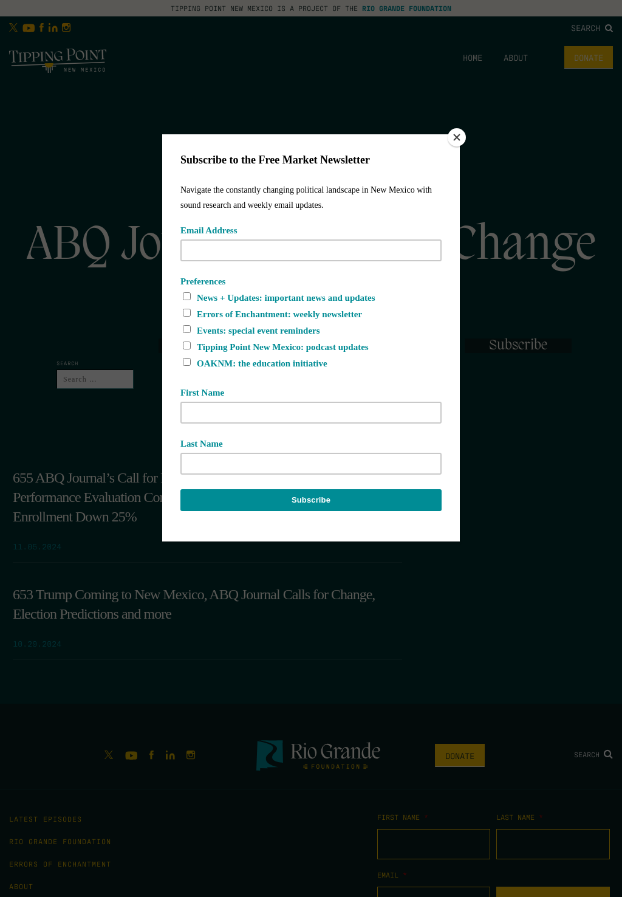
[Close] (457, 137)
